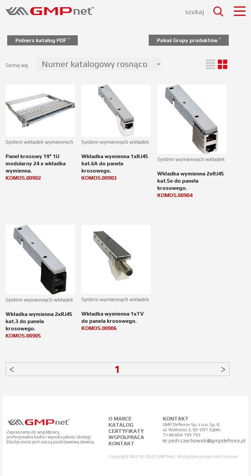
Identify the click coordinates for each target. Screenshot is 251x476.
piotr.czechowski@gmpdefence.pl (206, 440)
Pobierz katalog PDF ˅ (42, 40)
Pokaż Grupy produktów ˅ (189, 40)
